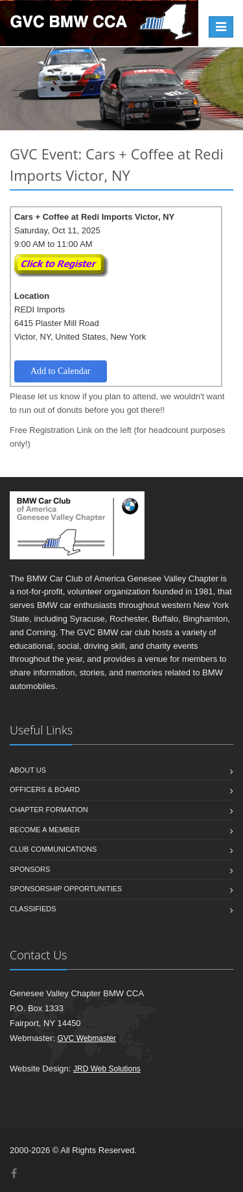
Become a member (45, 830)
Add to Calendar (60, 371)
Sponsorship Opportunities (66, 889)
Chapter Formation (49, 809)
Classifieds (33, 909)
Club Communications (53, 849)
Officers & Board (45, 789)
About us (28, 770)
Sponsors (30, 869)
